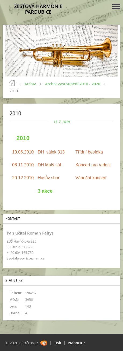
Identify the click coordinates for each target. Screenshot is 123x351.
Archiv (30, 83)
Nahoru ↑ (76, 342)
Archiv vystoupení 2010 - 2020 (72, 83)
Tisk (57, 342)
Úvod (12, 83)
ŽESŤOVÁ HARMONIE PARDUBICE (38, 9)
